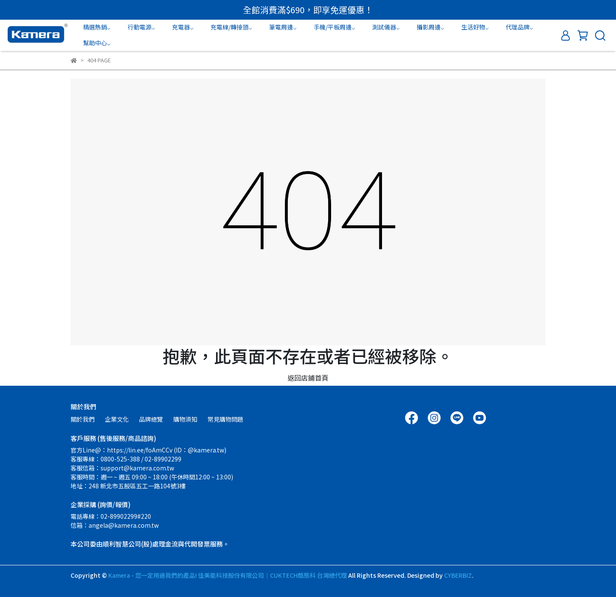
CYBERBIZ (458, 575)
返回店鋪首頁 (308, 377)
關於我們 (83, 419)
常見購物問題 (225, 419)
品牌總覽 (151, 419)
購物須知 (185, 419)
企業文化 (117, 419)
